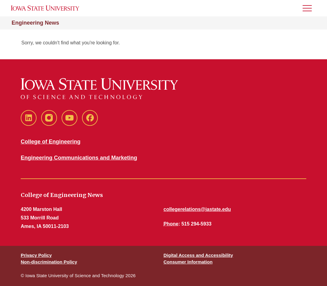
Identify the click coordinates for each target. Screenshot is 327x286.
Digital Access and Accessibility (198, 255)
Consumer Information (188, 261)
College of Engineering (50, 142)
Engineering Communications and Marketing (79, 158)
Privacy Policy (36, 255)
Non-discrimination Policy (49, 261)
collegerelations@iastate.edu (197, 209)
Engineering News (35, 23)
